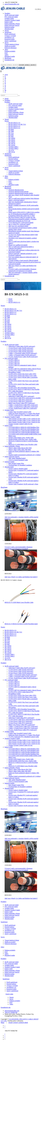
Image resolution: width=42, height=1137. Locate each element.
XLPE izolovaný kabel (12, 15)
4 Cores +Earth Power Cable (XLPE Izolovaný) (23, 356)
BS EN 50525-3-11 (14, 128)
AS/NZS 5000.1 (13, 147)
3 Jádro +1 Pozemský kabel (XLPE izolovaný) (22, 353)
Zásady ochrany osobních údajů (18, 1022)
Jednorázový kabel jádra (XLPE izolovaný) (21, 346)
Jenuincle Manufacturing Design (18, 191)
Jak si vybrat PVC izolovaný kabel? (19, 224)
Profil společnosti (10, 34)
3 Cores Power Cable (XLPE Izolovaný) (20, 350)
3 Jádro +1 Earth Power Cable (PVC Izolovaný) (23, 405)
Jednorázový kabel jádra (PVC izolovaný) (21, 396)
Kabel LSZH (8, 22)
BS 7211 (11, 133)
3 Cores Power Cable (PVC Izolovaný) (20, 400)
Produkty (7, 13)
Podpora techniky (10, 51)
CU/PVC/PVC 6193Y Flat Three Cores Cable (22, 375)
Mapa (2, 1022)
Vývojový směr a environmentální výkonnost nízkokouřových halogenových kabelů (22, 270)
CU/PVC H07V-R (13, 363)
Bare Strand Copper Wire (16, 463)
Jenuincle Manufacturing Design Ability (20, 193)
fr (5, 76)
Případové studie (10, 56)
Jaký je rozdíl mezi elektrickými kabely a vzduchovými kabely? (21, 247)
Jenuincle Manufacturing (16, 190)
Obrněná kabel (9, 29)
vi (5, 81)
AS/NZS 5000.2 (13, 148)
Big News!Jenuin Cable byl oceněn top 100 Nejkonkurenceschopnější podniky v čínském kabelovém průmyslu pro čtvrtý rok (22, 219)
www (6, 74)
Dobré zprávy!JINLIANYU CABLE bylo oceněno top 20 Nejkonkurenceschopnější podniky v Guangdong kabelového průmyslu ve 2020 (23, 213)
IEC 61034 (11, 145)
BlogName (8, 58)
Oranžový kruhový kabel (12, 20)
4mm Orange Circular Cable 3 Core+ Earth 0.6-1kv (24, 420)
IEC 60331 (11, 140)
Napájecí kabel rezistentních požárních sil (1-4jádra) (24, 455)
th (5, 83)
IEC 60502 (11, 138)
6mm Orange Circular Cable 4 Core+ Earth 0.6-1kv (24, 422)
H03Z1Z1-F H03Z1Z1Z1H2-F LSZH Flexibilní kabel (21, 624)
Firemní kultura (13, 159)
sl (5, 92)
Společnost (8, 32)
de (5, 78)
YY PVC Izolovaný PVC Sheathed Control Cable (23, 415)
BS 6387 (11, 135)
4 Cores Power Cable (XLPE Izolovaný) (20, 351)
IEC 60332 (11, 141)
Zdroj (6, 49)
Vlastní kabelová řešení (12, 44)
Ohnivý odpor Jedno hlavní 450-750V (20, 448)
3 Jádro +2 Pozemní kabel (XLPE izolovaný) (22, 355)
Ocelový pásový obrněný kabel (18, 468)
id (5, 86)
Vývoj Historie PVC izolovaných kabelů (20, 222)
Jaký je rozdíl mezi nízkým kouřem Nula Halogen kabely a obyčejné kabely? (23, 199)
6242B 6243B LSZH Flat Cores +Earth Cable (22, 439)
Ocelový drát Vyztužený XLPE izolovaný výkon (23, 484)
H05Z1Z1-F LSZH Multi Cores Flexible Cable (22, 444)
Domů (6, 98)
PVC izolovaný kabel (11, 17)
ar (5, 80)
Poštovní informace (11, 48)
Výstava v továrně (10, 36)
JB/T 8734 (11, 152)
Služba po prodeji (10, 46)
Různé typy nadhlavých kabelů (17, 245)
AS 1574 (11, 150)
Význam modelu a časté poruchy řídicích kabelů (23, 260)
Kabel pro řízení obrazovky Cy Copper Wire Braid (24, 413)
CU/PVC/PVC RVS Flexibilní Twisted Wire (22, 387)
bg (5, 90)
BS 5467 (11, 136)
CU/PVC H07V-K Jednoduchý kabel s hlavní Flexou (24, 369)
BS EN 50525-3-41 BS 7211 (17, 124)
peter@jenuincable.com (12, 4)
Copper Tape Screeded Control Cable (19, 412)
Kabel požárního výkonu (12, 23)
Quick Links (9, 994)
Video (6, 54)
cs (5, 85)
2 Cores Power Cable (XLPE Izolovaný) (20, 348)
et (5, 88)
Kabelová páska (9, 27)
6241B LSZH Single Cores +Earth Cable (21, 437)
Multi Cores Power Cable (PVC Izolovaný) (21, 403)
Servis (6, 42)
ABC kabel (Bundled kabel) (17, 458)
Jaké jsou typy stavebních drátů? (18, 226)
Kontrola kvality (10, 39)
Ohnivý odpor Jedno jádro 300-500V (19, 449)
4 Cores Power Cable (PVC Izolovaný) (20, 401)
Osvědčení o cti (9, 37)
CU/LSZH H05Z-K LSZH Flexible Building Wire (23, 431)
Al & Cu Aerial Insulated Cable (18, 460)
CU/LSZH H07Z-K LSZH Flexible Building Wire (23, 432)
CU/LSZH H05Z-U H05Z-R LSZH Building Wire (23, 427)
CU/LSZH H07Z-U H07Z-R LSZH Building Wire (23, 429)
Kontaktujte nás (9, 60)
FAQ (6, 53)
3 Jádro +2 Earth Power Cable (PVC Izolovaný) (23, 406)
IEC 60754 (11, 143)
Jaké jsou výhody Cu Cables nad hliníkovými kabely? (21, 577)
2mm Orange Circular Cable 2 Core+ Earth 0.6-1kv (24, 418)
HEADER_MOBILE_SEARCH (27, 65)
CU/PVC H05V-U (14, 360)
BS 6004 (11, 129)
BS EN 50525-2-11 (14, 126)
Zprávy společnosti (10, 41)
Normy (7, 30)
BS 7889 (11, 131)
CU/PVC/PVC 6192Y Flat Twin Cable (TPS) (22, 374)
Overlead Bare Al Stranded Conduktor (20, 465)
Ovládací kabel (9, 18)
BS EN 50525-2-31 (14, 122)
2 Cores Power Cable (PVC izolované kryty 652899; (24, 398)
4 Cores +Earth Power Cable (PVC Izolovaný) (22, 408)
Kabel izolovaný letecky (12, 25)
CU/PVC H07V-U (14, 362)
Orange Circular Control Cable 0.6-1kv (20, 424)
